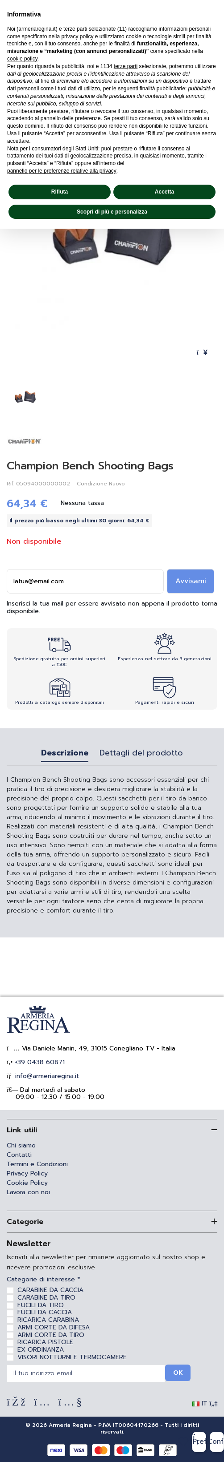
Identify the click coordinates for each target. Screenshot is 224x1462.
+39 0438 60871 (38, 1062)
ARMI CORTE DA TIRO (50, 1335)
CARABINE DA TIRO (46, 1297)
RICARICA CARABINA (48, 1320)
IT (205, 1403)
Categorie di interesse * (43, 1280)
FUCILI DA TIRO (40, 1305)
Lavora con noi (28, 1192)
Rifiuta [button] (59, 192)
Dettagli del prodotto (141, 754)
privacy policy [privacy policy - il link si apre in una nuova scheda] (77, 36)
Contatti (19, 1154)
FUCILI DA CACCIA (44, 1312)
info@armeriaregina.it (46, 1076)
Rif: (10, 484)
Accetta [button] (164, 192)
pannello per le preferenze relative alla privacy (61, 171)
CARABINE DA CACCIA (50, 1290)
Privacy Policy (27, 1173)
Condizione (92, 484)
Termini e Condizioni (37, 1164)
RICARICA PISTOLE (45, 1342)
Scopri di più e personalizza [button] (112, 212)
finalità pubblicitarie (162, 88)
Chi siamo (21, 1145)
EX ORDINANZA (40, 1349)
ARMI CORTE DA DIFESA (53, 1327)
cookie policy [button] (22, 59)
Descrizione (64, 754)
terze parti (125, 66)
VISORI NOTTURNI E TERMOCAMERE (72, 1357)
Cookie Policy (27, 1182)
